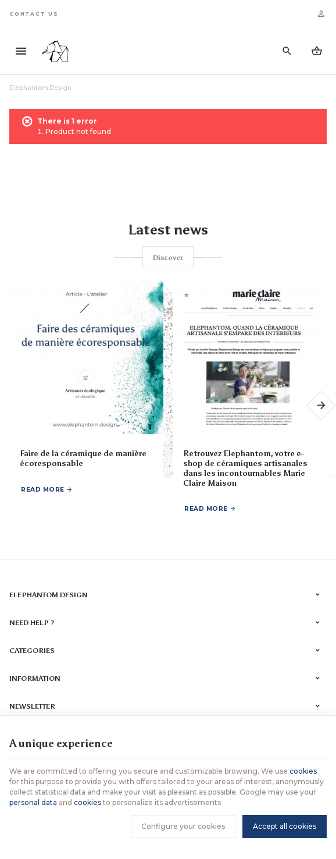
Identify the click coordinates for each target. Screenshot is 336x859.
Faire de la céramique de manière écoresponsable (83, 458)
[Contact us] (34, 14)
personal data (33, 802)
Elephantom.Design (40, 88)
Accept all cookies (284, 826)
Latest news (168, 229)
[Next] (321, 406)
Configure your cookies (183, 826)
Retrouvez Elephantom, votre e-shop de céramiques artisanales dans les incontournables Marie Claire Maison (245, 468)
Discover (168, 258)
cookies (303, 771)
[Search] (287, 51)
